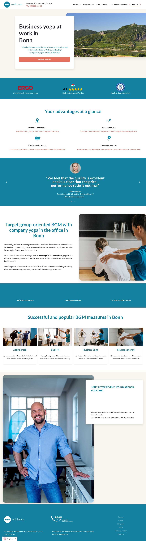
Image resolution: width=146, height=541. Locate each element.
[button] (76, 4)
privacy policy (128, 412)
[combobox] (9, 539)
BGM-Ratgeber (102, 4)
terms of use (95, 415)
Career (121, 517)
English (8, 538)
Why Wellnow (88, 4)
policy (132, 417)
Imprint (121, 534)
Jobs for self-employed (118, 4)
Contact (120, 524)
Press (120, 520)
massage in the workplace (50, 255)
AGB (121, 527)
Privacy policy (121, 531)
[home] (13, 4)
